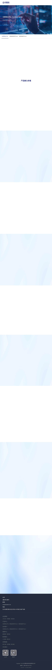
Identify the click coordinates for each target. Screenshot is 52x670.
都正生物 (4, 644)
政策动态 (8, 634)
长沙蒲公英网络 (28, 667)
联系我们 (5, 636)
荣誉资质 (12, 618)
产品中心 (5, 621)
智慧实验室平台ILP (23, 36)
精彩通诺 (4, 634)
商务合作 (8, 639)
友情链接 (5, 642)
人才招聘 (4, 639)
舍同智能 (8, 644)
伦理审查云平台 (5, 36)
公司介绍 (4, 618)
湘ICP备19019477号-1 (28, 665)
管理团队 (8, 618)
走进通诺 (5, 616)
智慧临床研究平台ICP (14, 36)
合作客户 (5, 626)
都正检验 (12, 644)
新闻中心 (5, 631)
